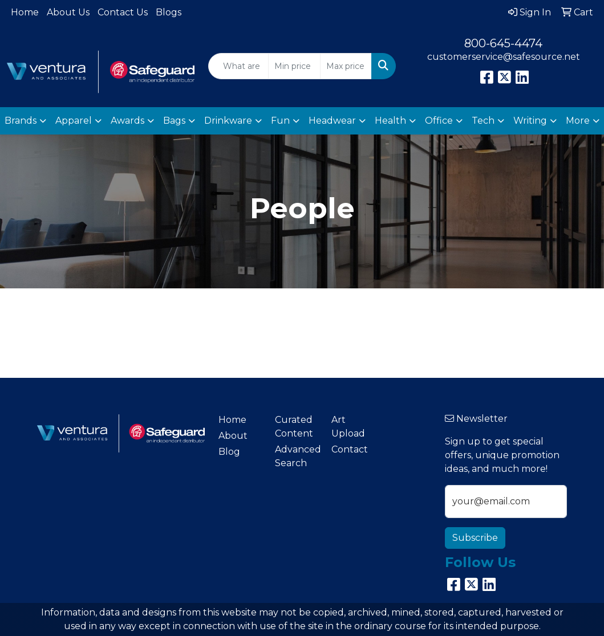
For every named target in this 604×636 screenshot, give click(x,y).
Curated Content (294, 426)
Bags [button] (174, 120)
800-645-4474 (503, 43)
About (233, 435)
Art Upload (348, 426)
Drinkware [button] (228, 120)
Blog (229, 451)
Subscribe (475, 537)
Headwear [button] (332, 120)
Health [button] (390, 120)
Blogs (168, 12)
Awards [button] (127, 120)
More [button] (578, 120)
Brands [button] (21, 120)
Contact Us (123, 12)
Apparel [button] (73, 120)
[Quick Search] (238, 66)
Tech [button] (483, 120)
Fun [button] (280, 120)
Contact (349, 449)
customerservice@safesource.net (503, 56)
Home (25, 12)
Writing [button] (530, 120)
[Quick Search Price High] (346, 66)
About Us (68, 12)
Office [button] (439, 120)
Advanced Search (296, 456)
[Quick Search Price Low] (294, 66)
